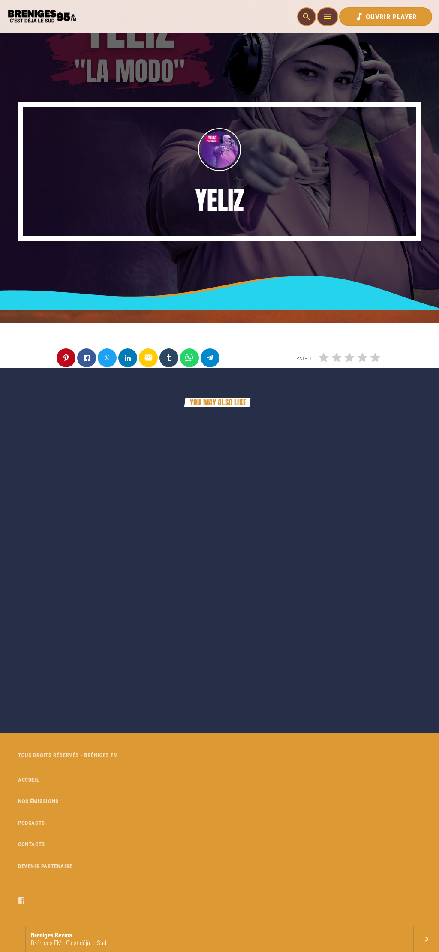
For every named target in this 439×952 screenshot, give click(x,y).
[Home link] (41, 17)
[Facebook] (21, 900)
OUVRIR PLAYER (386, 16)
